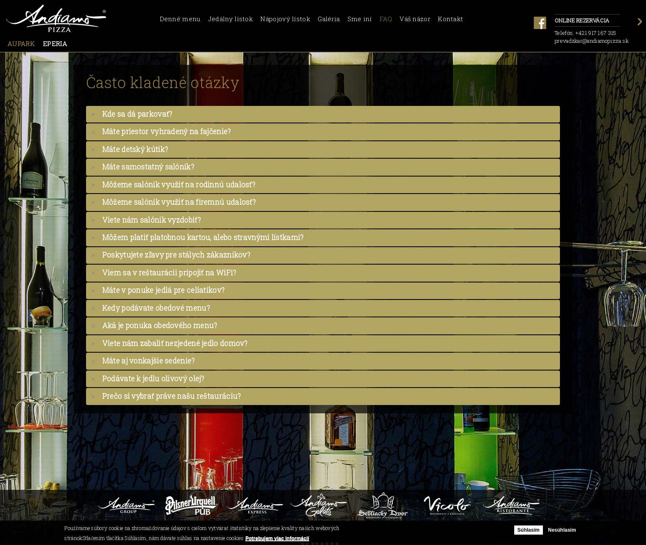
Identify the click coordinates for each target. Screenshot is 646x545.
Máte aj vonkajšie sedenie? (148, 361)
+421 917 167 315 (595, 33)
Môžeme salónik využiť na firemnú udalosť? (179, 202)
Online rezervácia (587, 21)
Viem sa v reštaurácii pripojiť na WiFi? (169, 272)
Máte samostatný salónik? (148, 167)
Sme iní (360, 19)
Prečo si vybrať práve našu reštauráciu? (171, 396)
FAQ (386, 19)
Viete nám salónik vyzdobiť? (151, 220)
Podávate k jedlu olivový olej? (153, 378)
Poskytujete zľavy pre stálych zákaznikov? (176, 255)
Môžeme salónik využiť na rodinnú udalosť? (178, 184)
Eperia (55, 43)
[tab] (323, 114)
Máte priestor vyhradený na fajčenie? (166, 131)
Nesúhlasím (562, 530)
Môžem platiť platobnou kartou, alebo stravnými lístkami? (203, 237)
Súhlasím (529, 530)
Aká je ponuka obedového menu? (159, 325)
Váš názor (414, 19)
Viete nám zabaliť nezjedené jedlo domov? (175, 343)
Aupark (21, 43)
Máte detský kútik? (135, 149)
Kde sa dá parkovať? (137, 114)
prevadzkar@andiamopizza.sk (592, 40)
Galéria (329, 19)
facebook (540, 23)
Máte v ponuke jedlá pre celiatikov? (163, 290)
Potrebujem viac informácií (277, 538)
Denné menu (180, 19)
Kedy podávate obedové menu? (156, 308)
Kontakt (450, 19)
